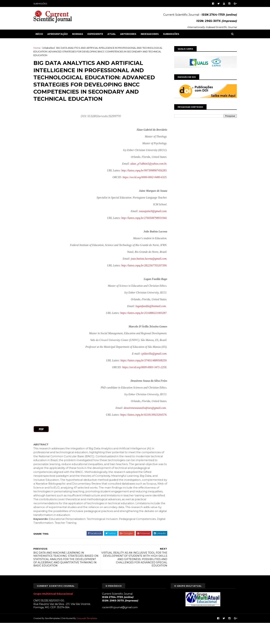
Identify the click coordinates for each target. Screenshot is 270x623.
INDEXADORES (150, 34)
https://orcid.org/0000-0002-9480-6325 (145, 177)
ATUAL (111, 34)
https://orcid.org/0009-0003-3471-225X (144, 367)
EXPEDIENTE (95, 34)
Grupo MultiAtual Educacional (53, 593)
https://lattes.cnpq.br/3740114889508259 (143, 360)
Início (39, 34)
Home (37, 47)
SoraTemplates (52, 618)
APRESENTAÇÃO (57, 34)
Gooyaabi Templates (86, 618)
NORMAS (77, 34)
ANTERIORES (128, 34)
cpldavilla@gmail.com (154, 353)
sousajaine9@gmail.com (152, 211)
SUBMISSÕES (40, 3)
